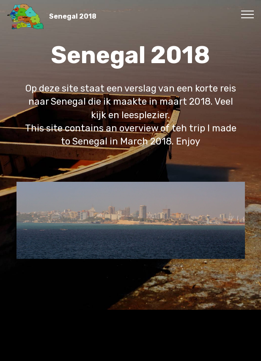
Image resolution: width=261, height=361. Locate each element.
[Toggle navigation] (247, 14)
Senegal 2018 (72, 16)
